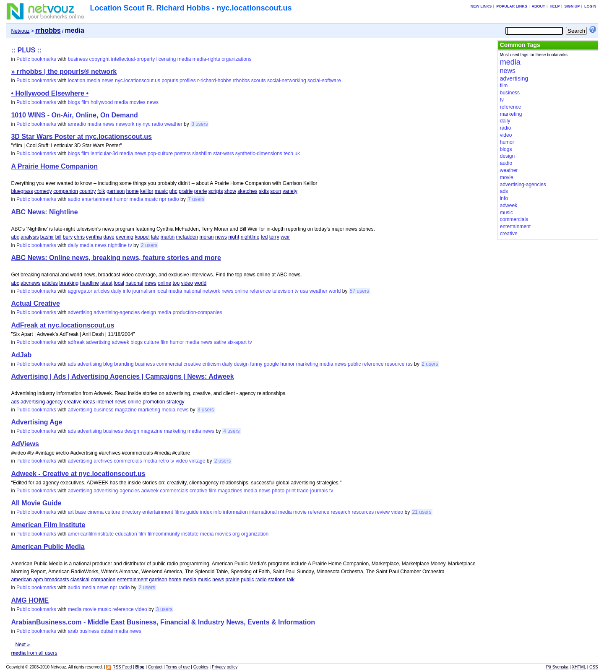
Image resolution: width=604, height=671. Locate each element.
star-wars (223, 153)
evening (124, 237)
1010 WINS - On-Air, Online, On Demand (74, 115)
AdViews (25, 443)
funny (256, 364)
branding (124, 364)
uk (297, 153)
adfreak (76, 342)
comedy (43, 191)
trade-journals (312, 491)
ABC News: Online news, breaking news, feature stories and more (116, 257)
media (184, 59)
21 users (422, 512)
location (76, 80)
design (148, 312)
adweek (120, 342)
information (235, 512)
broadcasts (56, 580)
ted (264, 237)
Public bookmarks (36, 59)
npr (162, 199)
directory (131, 512)
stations (276, 580)
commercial (169, 364)
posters (182, 153)
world (201, 283)
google (271, 364)
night (233, 237)
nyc (147, 124)
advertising (80, 312)
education (126, 534)
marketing (307, 364)
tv (130, 245)
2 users (149, 245)
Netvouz (20, 31)
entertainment (97, 199)
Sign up (572, 6)
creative (192, 364)
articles (50, 283)
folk (101, 191)
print (291, 491)
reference (260, 291)
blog (108, 364)
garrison (116, 191)
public (354, 364)
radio (157, 124)
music (161, 191)
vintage (197, 461)
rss (409, 364)
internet (104, 402)
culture (151, 342)
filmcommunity (164, 534)
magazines (230, 491)
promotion (154, 402)
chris (79, 237)
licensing (166, 59)
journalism (143, 291)
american (21, 580)
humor (121, 199)
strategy (176, 402)
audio (74, 199)
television (282, 291)
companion (65, 191)
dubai (107, 631)
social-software (324, 80)
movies (138, 102)
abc (15, 237)
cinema (96, 512)
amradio (77, 124)
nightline (250, 237)
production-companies (197, 312)
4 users (231, 431)
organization (254, 534)
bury (68, 237)
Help (554, 6)
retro (164, 461)
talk (291, 580)
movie (300, 512)
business (78, 59)
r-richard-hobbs (214, 80)
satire (219, 342)
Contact (155, 667)
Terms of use (178, 667)
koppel (142, 237)
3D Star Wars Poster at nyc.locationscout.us (81, 136)
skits (264, 191)
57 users (359, 291)
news (108, 80)
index (206, 512)
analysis (30, 237)
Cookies (200, 667)
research (340, 512)
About (538, 6)
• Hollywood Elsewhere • (50, 93)
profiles (188, 80)
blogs (74, 102)
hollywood (102, 102)
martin (167, 237)
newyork (125, 124)
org (236, 534)
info (127, 291)
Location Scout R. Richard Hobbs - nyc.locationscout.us (191, 8)
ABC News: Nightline (44, 212)
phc (173, 191)
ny (138, 124)
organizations (236, 59)
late (155, 237)
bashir (47, 237)
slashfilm (202, 153)
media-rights (206, 59)
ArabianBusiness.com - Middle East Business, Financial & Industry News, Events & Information (163, 622)
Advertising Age (36, 422)
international (262, 512)
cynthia (94, 237)
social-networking (286, 80)
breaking (68, 283)
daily (73, 245)
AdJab (21, 355)
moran (207, 237)
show (230, 191)
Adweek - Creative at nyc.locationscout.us (78, 473)
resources (362, 512)
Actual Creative (35, 303)
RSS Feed (122, 667)
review (382, 512)
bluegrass (22, 191)
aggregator (80, 291)
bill (58, 237)
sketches (247, 191)
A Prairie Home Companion (54, 166)
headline (89, 283)
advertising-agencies (117, 312)
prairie (186, 191)
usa (304, 291)
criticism (212, 364)
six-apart (237, 342)
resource (395, 364)
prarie (200, 191)
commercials (128, 461)
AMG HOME (30, 600)
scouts (258, 80)
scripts (215, 191)
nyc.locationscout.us (137, 80)
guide (192, 512)
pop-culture (160, 153)
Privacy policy (224, 667)
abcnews (30, 283)
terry (274, 237)
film (85, 102)
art (71, 512)
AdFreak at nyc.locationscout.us (62, 325)
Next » (22, 645)
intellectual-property (133, 59)
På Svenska (557, 667)
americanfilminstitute (91, 534)
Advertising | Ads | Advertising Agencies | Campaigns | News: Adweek (122, 376)
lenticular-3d (104, 153)
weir (285, 237)
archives (103, 461)
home (132, 191)
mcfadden (187, 237)
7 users (196, 199)
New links (481, 6)
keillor (146, 191)
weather (173, 124)
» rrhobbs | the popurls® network (64, 71)
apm (38, 580)
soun (275, 191)
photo (278, 491)
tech (288, 153)
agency (54, 402)
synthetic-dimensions (258, 153)
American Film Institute (48, 524)
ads (72, 364)
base (80, 512)
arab (73, 631)
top (176, 283)
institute (189, 534)
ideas (89, 402)
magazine (126, 410)
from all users (34, 653)
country (87, 191)
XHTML (579, 667)
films (179, 512)
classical (79, 580)
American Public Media (47, 546)
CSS (593, 667)
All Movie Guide (36, 503)
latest (106, 283)
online (164, 283)
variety (290, 191)
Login (590, 6)
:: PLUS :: (26, 50)
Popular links (511, 6)
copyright (99, 59)
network (211, 291)
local (119, 283)
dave (109, 237)
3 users (199, 124)
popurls (169, 80)
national (134, 283)
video (187, 283)
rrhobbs (241, 80)
